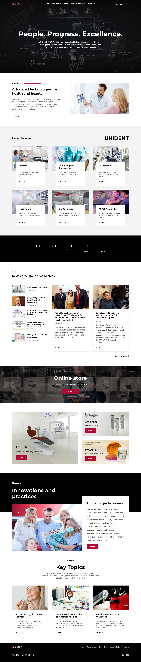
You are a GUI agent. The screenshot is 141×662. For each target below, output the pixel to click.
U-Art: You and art (110, 210)
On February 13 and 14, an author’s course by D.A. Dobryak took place (109, 317)
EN (126, 4)
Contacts (91, 4)
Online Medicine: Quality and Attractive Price (70, 618)
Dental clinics (67, 210)
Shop (66, 4)
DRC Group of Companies (67, 167)
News (72, 4)
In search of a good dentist (37, 289)
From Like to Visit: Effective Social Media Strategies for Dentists (37, 313)
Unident (23, 166)
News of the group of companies (37, 277)
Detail (58, 349)
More (14, 116)
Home (48, 4)
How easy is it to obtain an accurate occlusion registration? (37, 337)
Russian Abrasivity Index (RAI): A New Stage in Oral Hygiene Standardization (36, 325)
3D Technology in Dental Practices (30, 618)
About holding (57, 4)
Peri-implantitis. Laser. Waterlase (109, 618)
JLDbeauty (105, 166)
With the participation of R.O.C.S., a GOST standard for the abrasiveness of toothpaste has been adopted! (68, 319)
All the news (121, 358)
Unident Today (81, 4)
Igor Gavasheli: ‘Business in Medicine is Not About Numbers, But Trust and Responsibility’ (37, 301)
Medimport (25, 210)
